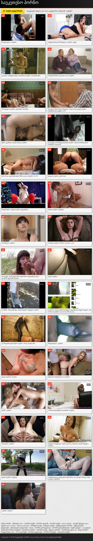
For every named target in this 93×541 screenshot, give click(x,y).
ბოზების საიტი (36, 526)
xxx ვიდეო (86, 528)
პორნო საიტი (42, 530)
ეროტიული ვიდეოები (19, 528)
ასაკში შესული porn (81, 524)
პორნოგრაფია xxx (69, 530)
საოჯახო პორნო (28, 530)
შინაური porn (18, 524)
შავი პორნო (83, 530)
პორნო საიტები (50, 532)
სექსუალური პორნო (64, 526)
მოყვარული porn (8, 532)
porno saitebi (66, 524)
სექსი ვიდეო (76, 528)
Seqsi (31, 528)
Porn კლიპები (21, 532)
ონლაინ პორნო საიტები (11, 530)
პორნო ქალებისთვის (60, 528)
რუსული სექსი (49, 526)
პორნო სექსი (29, 524)
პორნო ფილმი (42, 524)
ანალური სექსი (64, 532)
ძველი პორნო (54, 530)
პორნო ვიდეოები (35, 532)
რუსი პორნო (6, 524)
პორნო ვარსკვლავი (43, 528)
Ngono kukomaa (23, 526)
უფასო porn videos (8, 526)
